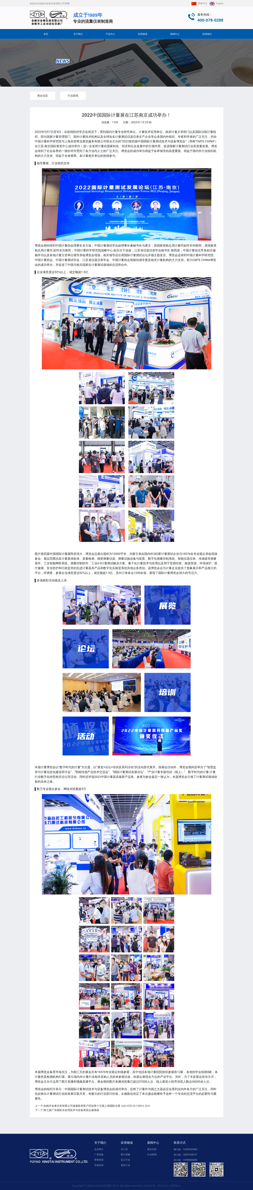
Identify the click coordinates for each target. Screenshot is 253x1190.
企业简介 (99, 1149)
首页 (46, 34)
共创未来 (99, 1165)
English (215, 3)
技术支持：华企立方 (156, 1185)
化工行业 (125, 1160)
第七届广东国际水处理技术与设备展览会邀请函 (67, 1110)
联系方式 (180, 1142)
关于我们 (78, 34)
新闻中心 (175, 34)
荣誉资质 (99, 1160)
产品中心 (110, 34)
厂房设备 (99, 1154)
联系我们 (207, 34)
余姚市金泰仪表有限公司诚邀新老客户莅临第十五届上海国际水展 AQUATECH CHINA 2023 (92, 1105)
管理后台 (175, 1185)
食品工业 (125, 1165)
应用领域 (142, 34)
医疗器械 (125, 1154)
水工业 (124, 1149)
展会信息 (42, 95)
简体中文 (198, 3)
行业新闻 (73, 95)
